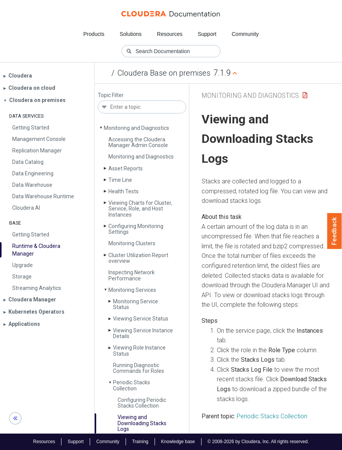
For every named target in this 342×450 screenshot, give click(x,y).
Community (245, 34)
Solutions (130, 34)
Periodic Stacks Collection (131, 385)
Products (93, 34)
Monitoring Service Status (135, 304)
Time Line (120, 180)
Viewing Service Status (140, 319)
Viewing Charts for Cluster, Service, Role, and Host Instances (140, 209)
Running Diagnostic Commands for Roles (138, 368)
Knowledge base (178, 441)
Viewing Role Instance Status (139, 350)
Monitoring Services (132, 290)
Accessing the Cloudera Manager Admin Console (138, 142)
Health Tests (123, 191)
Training (140, 441)
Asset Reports (125, 168)
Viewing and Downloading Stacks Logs (142, 423)
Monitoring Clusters (131, 243)
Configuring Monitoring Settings (135, 229)
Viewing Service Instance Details (143, 333)
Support (207, 34)
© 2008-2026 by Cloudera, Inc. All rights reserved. (258, 441)
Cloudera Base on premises (164, 73)
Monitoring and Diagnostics (136, 128)
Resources (169, 34)
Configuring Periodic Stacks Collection (142, 403)
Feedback (334, 231)
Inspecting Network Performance (131, 275)
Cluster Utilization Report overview (138, 258)
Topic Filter (111, 95)
